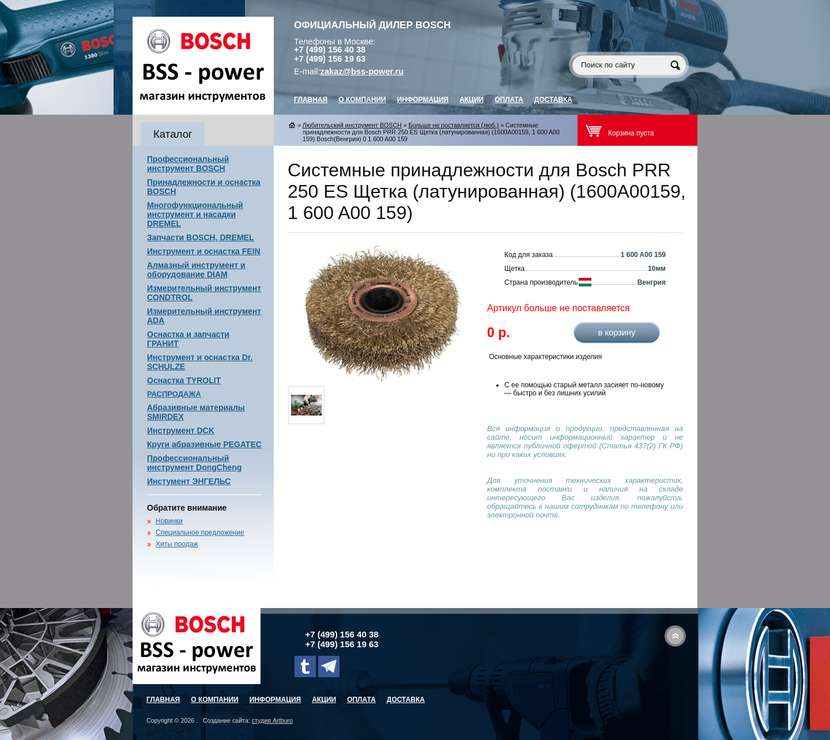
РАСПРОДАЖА (174, 394)
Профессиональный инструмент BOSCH (188, 163)
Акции (471, 100)
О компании (362, 100)
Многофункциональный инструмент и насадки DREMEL (195, 214)
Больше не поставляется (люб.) (454, 125)
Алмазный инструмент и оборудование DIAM (196, 269)
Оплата (509, 100)
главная (310, 100)
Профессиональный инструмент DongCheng (194, 463)
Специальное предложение (200, 532)
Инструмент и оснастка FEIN (204, 251)
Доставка (553, 100)
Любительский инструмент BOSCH (352, 125)
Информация (422, 100)
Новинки (169, 521)
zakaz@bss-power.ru (362, 71)
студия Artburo (272, 720)
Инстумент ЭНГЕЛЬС (189, 481)
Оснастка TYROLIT (184, 380)
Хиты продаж (177, 544)
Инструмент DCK (180, 430)
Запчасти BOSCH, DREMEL (200, 237)
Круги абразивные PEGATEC (204, 444)
